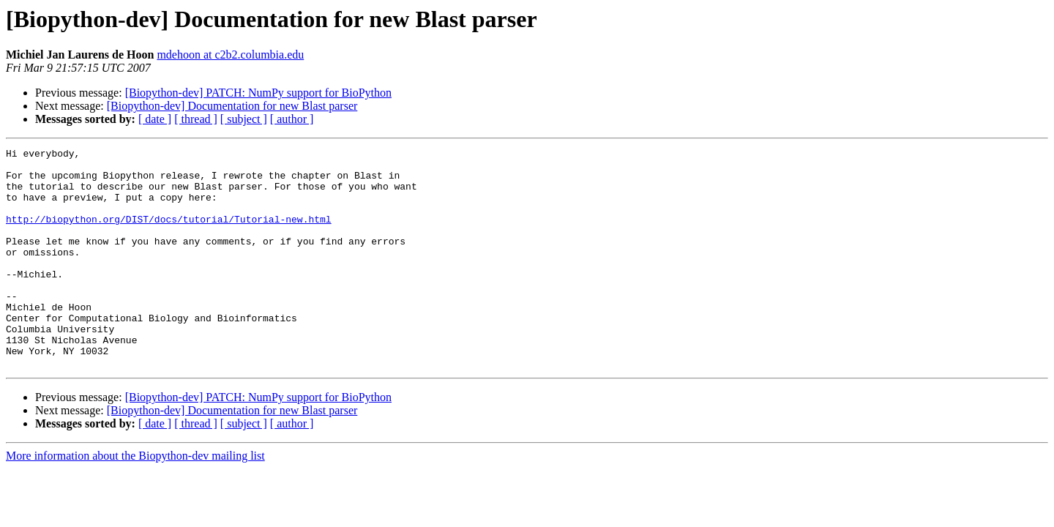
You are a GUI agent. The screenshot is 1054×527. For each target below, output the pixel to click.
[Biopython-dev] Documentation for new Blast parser (232, 106)
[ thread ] (195, 119)
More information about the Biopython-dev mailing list (135, 499)
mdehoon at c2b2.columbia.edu (230, 54)
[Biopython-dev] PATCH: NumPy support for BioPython (258, 92)
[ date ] (154, 119)
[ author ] (292, 119)
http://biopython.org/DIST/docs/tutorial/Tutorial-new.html (169, 234)
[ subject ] (243, 119)
